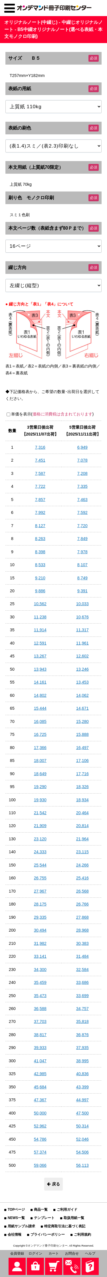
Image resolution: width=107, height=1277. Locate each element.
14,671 (82, 708)
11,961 (82, 643)
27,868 (82, 917)
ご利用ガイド (67, 1210)
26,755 (40, 878)
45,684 (40, 1087)
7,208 (82, 473)
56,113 (82, 1165)
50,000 (40, 1113)
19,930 (40, 800)
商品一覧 (41, 1210)
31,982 (40, 943)
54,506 (82, 1152)
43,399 (82, 1087)
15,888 (82, 734)
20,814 (82, 825)
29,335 (40, 917)
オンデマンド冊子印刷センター (48, 1245)
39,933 (40, 1047)
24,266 (82, 865)
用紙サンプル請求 (21, 1226)
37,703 (40, 1021)
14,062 (82, 695)
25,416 (82, 878)
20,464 (82, 812)
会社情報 (14, 1235)
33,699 (82, 995)
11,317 (82, 630)
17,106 (82, 760)
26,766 (82, 904)
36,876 (82, 1034)
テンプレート (44, 1218)
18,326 (82, 786)
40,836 (82, 1073)
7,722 (40, 486)
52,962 (40, 1126)
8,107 (82, 564)
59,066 (40, 1165)
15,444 (40, 708)
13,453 (82, 682)
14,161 (40, 682)
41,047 (40, 1061)
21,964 (82, 839)
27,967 (40, 891)
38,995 (82, 1061)
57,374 (40, 1152)
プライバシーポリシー (48, 1235)
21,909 (40, 825)
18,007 (40, 760)
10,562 (40, 603)
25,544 (40, 865)
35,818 (82, 1021)
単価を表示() (52, 414)
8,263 (40, 538)
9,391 (82, 591)
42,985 (40, 1073)
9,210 (40, 578)
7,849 (82, 538)
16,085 (40, 721)
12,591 (40, 643)
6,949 (82, 447)
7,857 (40, 499)
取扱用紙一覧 (74, 1218)
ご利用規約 (82, 1235)
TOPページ (16, 1210)
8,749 (82, 578)
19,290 (40, 786)
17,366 (40, 747)
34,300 (40, 969)
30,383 (82, 943)
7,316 (40, 447)
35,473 (40, 995)
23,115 (82, 852)
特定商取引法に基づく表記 (64, 1226)
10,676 (82, 617)
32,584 (82, 969)
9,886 (40, 591)
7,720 (82, 525)
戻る (53, 1184)
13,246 (82, 669)
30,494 (40, 930)
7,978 (82, 552)
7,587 (40, 473)
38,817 (40, 1034)
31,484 (82, 956)
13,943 (40, 669)
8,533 (40, 564)
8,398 (40, 552)
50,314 (82, 1126)
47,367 (40, 1100)
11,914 (40, 630)
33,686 (82, 982)
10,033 (82, 603)
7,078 (82, 460)
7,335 (82, 486)
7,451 (40, 460)
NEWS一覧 (16, 1218)
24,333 (40, 852)
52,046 (82, 1139)
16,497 (82, 747)
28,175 (40, 904)
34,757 (82, 1008)
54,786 (40, 1139)
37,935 (82, 1047)
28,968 (82, 930)
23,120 (40, 839)
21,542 (40, 812)
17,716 (82, 773)
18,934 (82, 800)
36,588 (40, 1008)
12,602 (82, 656)
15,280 (82, 721)
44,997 (82, 1100)
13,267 (40, 656)
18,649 (40, 773)
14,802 (40, 695)
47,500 (82, 1113)
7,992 (40, 512)
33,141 (40, 956)
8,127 (40, 525)
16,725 (40, 734)
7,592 (82, 512)
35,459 (40, 982)
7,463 (82, 499)
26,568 (82, 891)
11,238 (40, 617)
